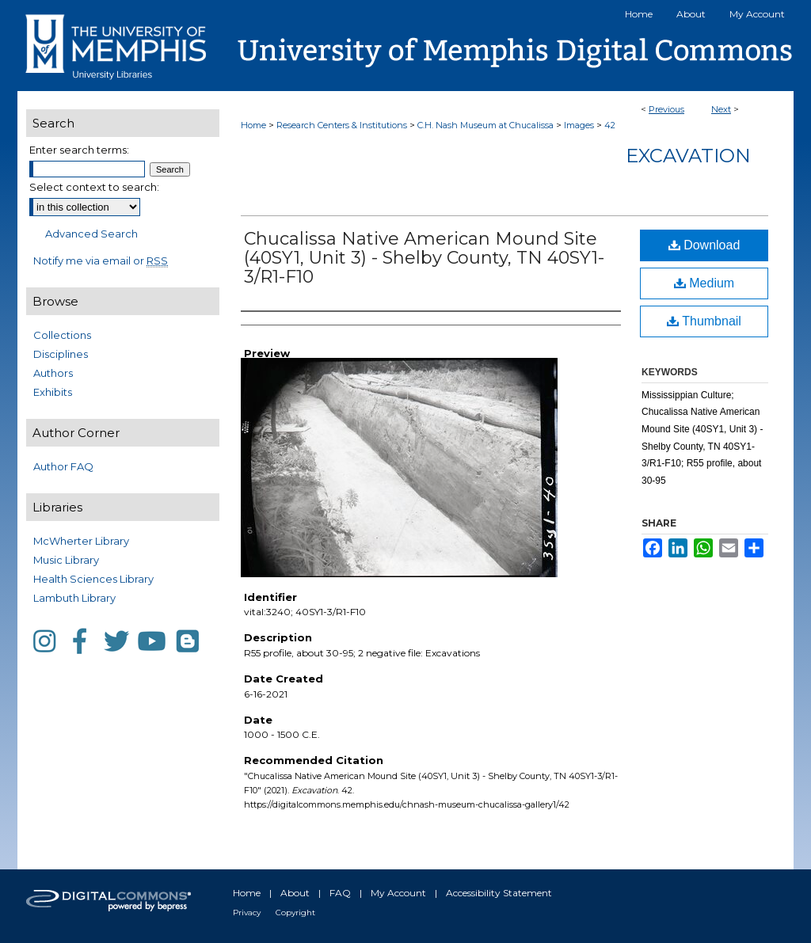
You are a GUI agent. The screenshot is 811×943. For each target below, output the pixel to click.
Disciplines (60, 354)
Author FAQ (63, 466)
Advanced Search (91, 233)
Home (253, 125)
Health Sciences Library (93, 578)
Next (721, 109)
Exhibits (52, 392)
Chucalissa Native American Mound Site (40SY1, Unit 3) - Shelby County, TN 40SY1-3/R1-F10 (424, 257)
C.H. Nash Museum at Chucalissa (485, 125)
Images (579, 125)
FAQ (340, 893)
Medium (704, 283)
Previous (666, 109)
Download (704, 245)
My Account (398, 893)
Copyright (295, 912)
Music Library (66, 559)
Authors (53, 373)
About (295, 893)
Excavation (688, 155)
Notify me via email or (100, 260)
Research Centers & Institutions (341, 125)
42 (609, 125)
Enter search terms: (79, 149)
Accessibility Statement (499, 893)
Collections (62, 335)
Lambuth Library (74, 597)
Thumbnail (704, 321)
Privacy (247, 912)
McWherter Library (81, 540)
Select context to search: (94, 187)
